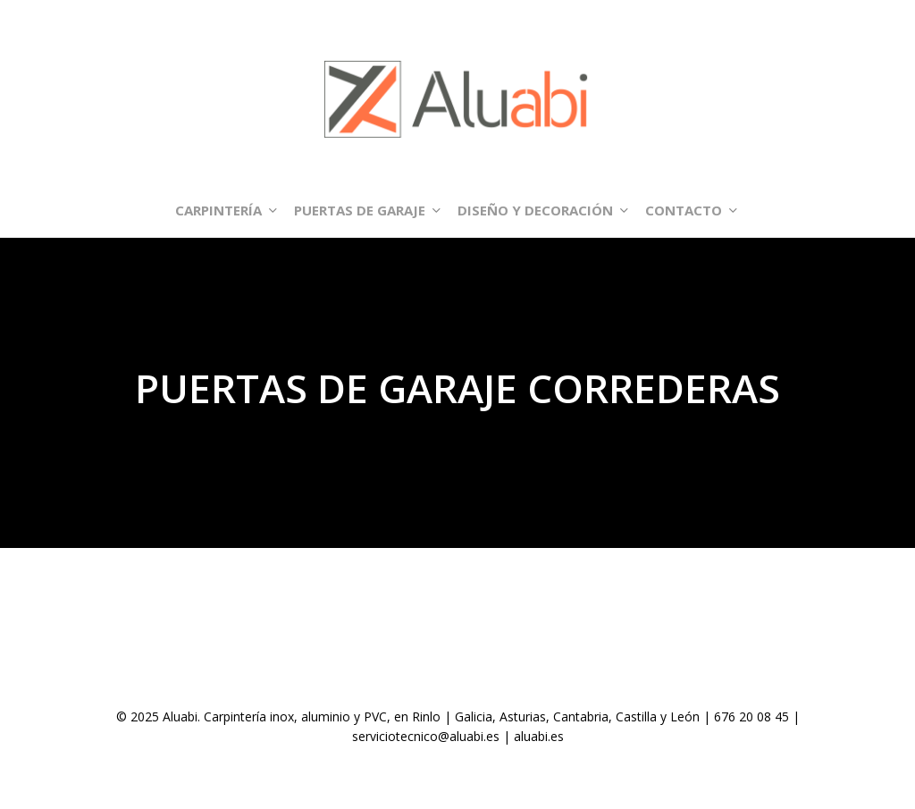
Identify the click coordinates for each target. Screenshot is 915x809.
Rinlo (426, 716)
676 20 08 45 (751, 716)
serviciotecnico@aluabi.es (425, 736)
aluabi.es (539, 736)
